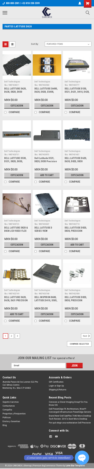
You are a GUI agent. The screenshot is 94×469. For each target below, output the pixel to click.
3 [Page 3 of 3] (17, 336)
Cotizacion (17, 105)
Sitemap (27, 465)
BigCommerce (48, 465)
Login (51, 386)
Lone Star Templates (75, 465)
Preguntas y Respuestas (14, 413)
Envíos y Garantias (11, 421)
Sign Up (60, 386)
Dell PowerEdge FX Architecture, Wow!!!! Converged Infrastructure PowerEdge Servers (70, 410)
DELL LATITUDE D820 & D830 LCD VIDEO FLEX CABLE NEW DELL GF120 (16, 230)
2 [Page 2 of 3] (11, 336)
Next (87, 336)
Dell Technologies (12, 82)
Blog (5, 425)
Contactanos (9, 406)
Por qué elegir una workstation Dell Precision (70, 423)
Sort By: (35, 44)
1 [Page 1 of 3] (5, 336)
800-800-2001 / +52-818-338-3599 (21, 3)
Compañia (7, 410)
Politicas (7, 417)
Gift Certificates (56, 382)
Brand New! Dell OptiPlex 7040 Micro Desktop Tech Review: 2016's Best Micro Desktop (70, 417)
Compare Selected (79, 344)
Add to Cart (47, 175)
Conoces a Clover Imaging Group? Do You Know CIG (68, 403)
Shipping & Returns (57, 389)
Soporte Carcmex (11, 402)
